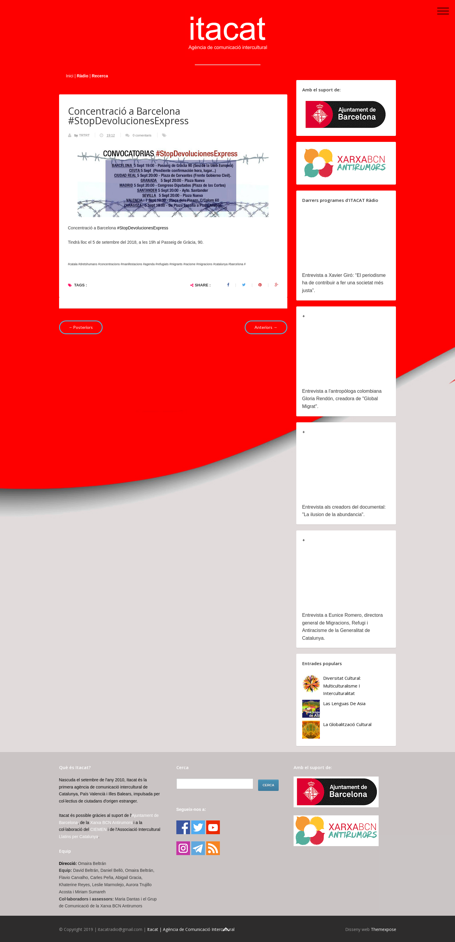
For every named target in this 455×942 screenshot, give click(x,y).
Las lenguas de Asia (344, 703)
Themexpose (383, 929)
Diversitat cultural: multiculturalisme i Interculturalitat (342, 685)
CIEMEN (98, 829)
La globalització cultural (347, 724)
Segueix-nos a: (191, 809)
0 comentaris (142, 135)
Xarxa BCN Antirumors (111, 822)
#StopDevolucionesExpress (142, 227)
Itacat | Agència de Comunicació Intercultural (191, 929)
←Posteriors (81, 327)
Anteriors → (266, 327)
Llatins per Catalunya (78, 836)
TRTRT (85, 135)
